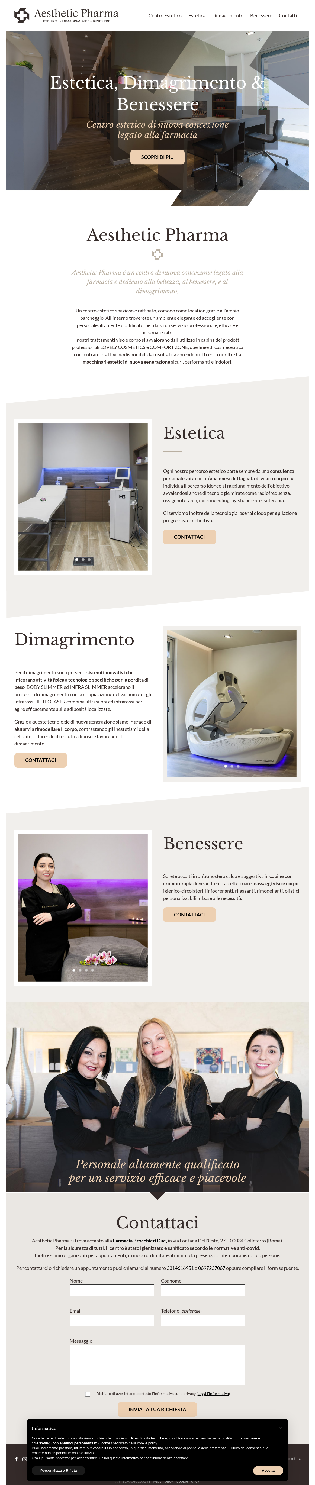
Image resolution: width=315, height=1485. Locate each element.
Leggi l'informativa (213, 1393)
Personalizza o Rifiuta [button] (58, 1470)
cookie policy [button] (147, 1443)
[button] (280, 1428)
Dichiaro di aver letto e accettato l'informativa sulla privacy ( (162, 1393)
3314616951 (180, 1268)
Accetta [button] (268, 1470)
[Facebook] (16, 1459)
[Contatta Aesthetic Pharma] (189, 537)
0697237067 (211, 1268)
